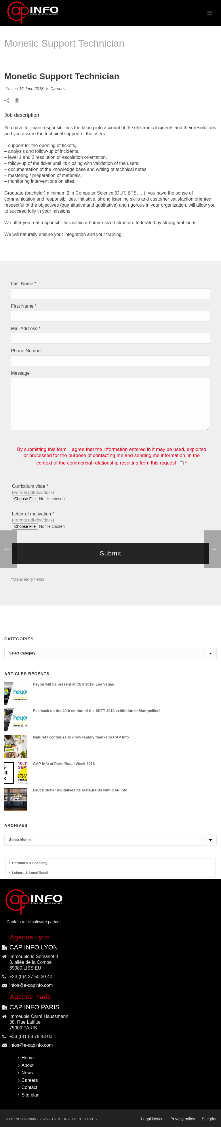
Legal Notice (152, 1119)
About (26, 1065)
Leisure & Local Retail (28, 873)
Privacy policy (182, 1119)
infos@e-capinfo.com (31, 985)
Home (130, 58)
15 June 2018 (31, 88)
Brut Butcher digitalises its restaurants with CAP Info (80, 790)
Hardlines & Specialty (28, 863)
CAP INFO (14, 1119)
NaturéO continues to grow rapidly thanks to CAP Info (81, 737)
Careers (146, 58)
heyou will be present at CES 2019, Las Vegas (73, 684)
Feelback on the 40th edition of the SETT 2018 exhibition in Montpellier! (96, 711)
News (25, 1072)
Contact (27, 1087)
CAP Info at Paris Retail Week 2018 (64, 764)
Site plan (28, 1094)
